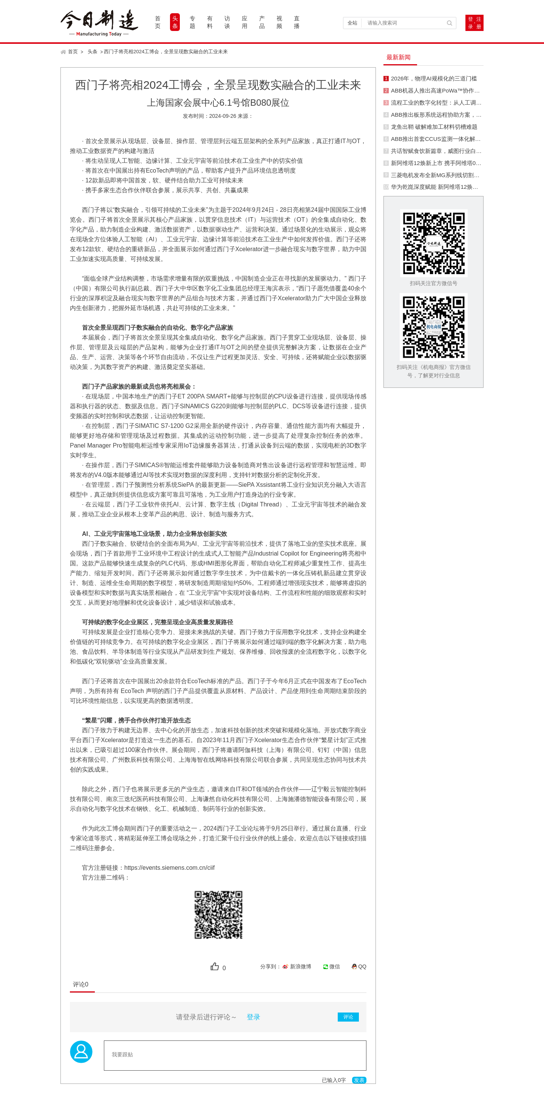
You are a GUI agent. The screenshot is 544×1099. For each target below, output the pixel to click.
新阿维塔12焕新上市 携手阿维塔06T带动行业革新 (453, 163)
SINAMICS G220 (203, 406)
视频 (279, 22)
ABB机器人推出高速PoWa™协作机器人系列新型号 (455, 90)
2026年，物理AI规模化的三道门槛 (434, 78)
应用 (244, 22)
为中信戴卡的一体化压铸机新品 (292, 573)
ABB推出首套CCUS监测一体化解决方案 (441, 139)
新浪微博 (300, 966)
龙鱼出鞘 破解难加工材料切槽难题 (434, 126)
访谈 (227, 22)
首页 (158, 22)
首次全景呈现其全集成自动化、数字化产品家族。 (202, 337)
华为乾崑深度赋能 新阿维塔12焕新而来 (440, 187)
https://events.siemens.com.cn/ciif (169, 867)
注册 (478, 22)
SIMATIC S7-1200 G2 (164, 426)
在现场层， (100, 396)
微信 (334, 966)
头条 (175, 22)
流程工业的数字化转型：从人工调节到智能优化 (450, 102)
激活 (161, 229)
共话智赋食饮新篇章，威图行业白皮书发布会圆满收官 (459, 151)
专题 (192, 22)
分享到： (270, 966)
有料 (210, 22)
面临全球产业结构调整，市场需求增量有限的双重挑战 (156, 278)
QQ (362, 966)
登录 (470, 22)
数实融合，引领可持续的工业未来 (160, 210)
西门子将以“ (98, 210)
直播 (297, 22)
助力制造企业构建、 (127, 229)
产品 (262, 22)
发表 (359, 1080)
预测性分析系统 (156, 485)
